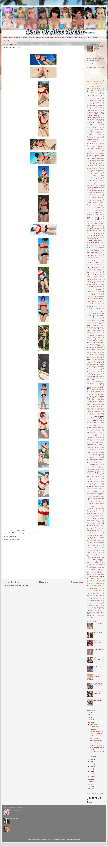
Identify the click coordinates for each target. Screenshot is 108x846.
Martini (94, 344)
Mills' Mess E (101, 352)
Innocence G (89, 284)
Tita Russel (90, 566)
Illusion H (102, 278)
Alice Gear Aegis (97, 85)
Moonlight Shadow (100, 366)
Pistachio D (100, 440)
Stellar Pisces (93, 540)
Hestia (103, 267)
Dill (103, 210)
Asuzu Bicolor (94, 105)
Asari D (96, 102)
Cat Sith (95, 160)
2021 (89, 722)
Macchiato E (89, 334)
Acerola (101, 81)
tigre (95, 561)
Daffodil (94, 197)
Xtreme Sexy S (90, 610)
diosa (90, 212)
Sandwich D (89, 488)
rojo (30, 533)
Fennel (101, 237)
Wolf (94, 607)
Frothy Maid (93, 250)
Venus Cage (100, 574)
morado (90, 368)
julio (91, 761)
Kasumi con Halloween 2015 (97, 731)
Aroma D (101, 98)
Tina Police (102, 562)
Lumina (88, 325)
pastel (88, 422)
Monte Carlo (91, 366)
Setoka (99, 516)
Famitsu (102, 235)
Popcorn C (96, 449)
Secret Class (100, 510)
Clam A (88, 173)
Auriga (96, 109)
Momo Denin (89, 364)
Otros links (6, 40)
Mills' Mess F (90, 354)
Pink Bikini (92, 437)
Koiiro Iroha (91, 298)
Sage (103, 481)
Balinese (89, 117)
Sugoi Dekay (99, 544)
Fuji (98, 250)
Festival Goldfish (90, 238)
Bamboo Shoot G (99, 119)
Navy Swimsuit (99, 383)
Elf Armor (95, 225)
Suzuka (94, 549)
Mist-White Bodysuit (98, 359)
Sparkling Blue (101, 533)
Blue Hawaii (102, 143)
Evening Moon (99, 232)
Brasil (92, 153)
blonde (100, 140)
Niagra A (93, 392)
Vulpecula (89, 585)
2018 (89, 784)
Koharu (94, 296)
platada (88, 445)
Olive (90, 411)
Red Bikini (102, 467)
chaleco (95, 165)
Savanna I (102, 496)
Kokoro (98, 298)
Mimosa (101, 356)
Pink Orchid (93, 439)
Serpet (97, 515)
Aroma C (96, 98)
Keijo (91, 293)
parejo (88, 420)
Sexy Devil (89, 520)
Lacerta (89, 306)
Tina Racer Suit (91, 564)
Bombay (101, 150)
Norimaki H (96, 404)
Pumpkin (93, 459)
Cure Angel (89, 194)
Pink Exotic (98, 437)
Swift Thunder (90, 554)
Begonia (101, 124)
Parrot (101, 420)
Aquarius (93, 95)
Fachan (101, 233)
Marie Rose (90, 342)
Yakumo (101, 610)
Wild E (92, 603)
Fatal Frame (90, 237)
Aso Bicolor (100, 103)
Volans (90, 583)
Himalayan (100, 269)
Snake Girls (94, 528)
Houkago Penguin (97, 276)
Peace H (101, 424)
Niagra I (95, 396)
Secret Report (90, 511)
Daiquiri (88, 199)
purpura (102, 462)
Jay (102, 284)
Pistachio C (93, 440)
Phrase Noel (100, 434)
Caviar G (98, 162)
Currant (95, 194)
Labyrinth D (91, 303)
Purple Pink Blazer (95, 462)
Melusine (93, 349)
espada (88, 230)
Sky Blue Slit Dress (100, 527)
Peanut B (102, 427)
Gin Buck (102, 257)
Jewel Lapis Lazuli (99, 288)
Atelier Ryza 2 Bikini (92, 107)
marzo (91, 771)
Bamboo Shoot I (91, 120)
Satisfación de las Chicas (36, 37)
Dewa (93, 210)
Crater (89, 187)
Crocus (102, 188)
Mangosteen (89, 340)
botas (88, 152)
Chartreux (102, 167)
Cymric (88, 197)
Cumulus (101, 192)
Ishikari (98, 284)
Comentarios (91, 73)
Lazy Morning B (97, 308)
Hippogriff (89, 271)
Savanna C (95, 495)
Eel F (103, 223)
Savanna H (96, 496)
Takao (91, 556)
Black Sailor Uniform (91, 137)
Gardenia (89, 254)
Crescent (90, 189)
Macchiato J (100, 335)
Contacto (94, 37)
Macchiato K (100, 330)
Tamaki (99, 556)
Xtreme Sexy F (99, 609)
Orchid (93, 415)
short (33, 533)
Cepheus (100, 163)
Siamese (91, 525)
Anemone (96, 92)
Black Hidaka (94, 134)
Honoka (89, 274)
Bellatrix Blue (90, 126)
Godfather (90, 259)
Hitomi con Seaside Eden (16, 810)
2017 (89, 786)
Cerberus (89, 165)
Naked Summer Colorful (92, 378)
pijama (92, 435)
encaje (89, 227)
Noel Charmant (99, 401)
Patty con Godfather (95, 738)
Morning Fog (100, 368)
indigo (95, 279)
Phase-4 (100, 432)
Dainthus (100, 197)
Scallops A (96, 498)
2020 (89, 779)
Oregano (100, 415)
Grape (90, 260)
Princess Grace (99, 454)
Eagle (88, 223)
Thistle (94, 559)
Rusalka (97, 479)
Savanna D (101, 495)
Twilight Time (91, 572)
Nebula (100, 385)
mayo (91, 766)
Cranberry (102, 185)
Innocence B (91, 281)
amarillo (102, 90)
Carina (94, 158)
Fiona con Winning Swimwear (98, 675)
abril (91, 769)
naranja (88, 379)
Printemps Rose (90, 456)
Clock (101, 177)
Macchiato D (99, 332)
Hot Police (99, 274)
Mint (88, 357)
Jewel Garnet (89, 288)
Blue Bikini (97, 141)
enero (91, 776)
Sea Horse (102, 506)
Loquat (90, 323)
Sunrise (95, 547)
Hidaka (89, 269)
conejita (101, 180)
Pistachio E (89, 442)
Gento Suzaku (95, 255)
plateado (93, 445)
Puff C (97, 457)
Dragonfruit (101, 220)
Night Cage (101, 396)
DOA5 (91, 214)
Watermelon (89, 595)
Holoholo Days (91, 272)
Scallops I (89, 501)
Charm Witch (95, 167)
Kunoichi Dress (94, 300)
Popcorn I (102, 452)
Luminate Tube (95, 325)
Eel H (89, 225)
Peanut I (101, 430)
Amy (91, 92)
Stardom (101, 537)
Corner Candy (90, 182)
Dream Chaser (91, 221)
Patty (92, 422)
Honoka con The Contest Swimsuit (97, 684)
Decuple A (95, 202)
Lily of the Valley (100, 320)
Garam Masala (90, 252)
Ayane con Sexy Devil (95, 743)
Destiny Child (90, 209)
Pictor (88, 435)
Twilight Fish (101, 571)
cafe (103, 155)
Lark (103, 306)
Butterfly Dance (96, 155)
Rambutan (92, 467)
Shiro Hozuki (90, 523)
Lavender (90, 308)
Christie (93, 172)
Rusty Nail (92, 481)
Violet (103, 580)
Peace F (90, 424)
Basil (94, 122)
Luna (95, 329)
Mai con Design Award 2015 (97, 692)
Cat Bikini (89, 160)
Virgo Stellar (101, 581)
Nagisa (23, 533)
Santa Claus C (89, 491)
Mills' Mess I (94, 356)
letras (102, 318)
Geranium (102, 255)
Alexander (89, 85)
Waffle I (94, 593)
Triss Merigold (91, 569)
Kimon (101, 293)
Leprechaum (89, 318)
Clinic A (102, 173)
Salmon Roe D (100, 483)
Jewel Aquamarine (99, 286)
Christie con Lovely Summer (97, 751)
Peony (88, 432)
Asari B (90, 102)
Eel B (96, 223)
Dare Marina (100, 199)
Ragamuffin (89, 466)
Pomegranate (90, 447)
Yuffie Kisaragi (96, 613)
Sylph (96, 554)
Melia (88, 347)
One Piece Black (96, 411)
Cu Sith (97, 190)
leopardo (99, 317)
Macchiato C (90, 332)
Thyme (99, 559)
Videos (87, 37)
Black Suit (100, 137)
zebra (103, 615)
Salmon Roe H (99, 484)
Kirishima (94, 294)
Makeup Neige (99, 339)
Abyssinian (89, 81)
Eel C (99, 223)
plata (100, 444)
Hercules (97, 267)
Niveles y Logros (59, 37)
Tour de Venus (101, 567)
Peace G (96, 424)
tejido (95, 557)
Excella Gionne (90, 233)
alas (101, 83)
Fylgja (102, 250)
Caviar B (101, 160)
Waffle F (101, 592)
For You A (102, 242)
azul (92, 114)
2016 (89, 789)
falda (95, 235)
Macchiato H (92, 335)
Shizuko (97, 523)
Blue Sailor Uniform (93, 148)
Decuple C (102, 202)
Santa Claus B (100, 489)
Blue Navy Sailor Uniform (99, 146)
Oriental (88, 417)
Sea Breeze (95, 506)
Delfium (97, 205)
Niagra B (98, 392)
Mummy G (89, 373)
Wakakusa (101, 593)
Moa (102, 361)
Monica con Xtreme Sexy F (96, 733)
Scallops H (100, 500)
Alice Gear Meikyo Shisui (97, 88)
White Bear (97, 597)
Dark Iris (88, 200)
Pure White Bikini (96, 461)
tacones (102, 554)
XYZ (96, 610)
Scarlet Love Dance (98, 503)
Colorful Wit (94, 180)
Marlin (88, 344)
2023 (89, 717)
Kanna (99, 289)
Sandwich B (100, 486)
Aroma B (90, 98)
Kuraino (101, 300)
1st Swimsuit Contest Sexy (97, 80)
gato (95, 254)
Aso (94, 103)
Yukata (101, 613)
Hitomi (96, 271)
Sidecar (97, 525)
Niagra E (91, 394)
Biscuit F (101, 131)
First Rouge (96, 240)
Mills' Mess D (94, 352)
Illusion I (90, 279)
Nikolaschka (97, 398)
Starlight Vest (96, 538)
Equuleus (89, 228)
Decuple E (96, 204)
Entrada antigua (77, 582)
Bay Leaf (100, 122)
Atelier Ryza (101, 105)
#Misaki (88, 80)
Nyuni (88, 408)
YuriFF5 (98, 615)
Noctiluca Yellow (90, 401)
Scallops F (92, 500)
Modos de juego (79, 37)
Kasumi (89, 291)
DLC (103, 212)
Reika (102, 469)
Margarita (100, 340)
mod (88, 363)
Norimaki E (90, 404)
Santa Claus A (92, 489)
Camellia (91, 157)
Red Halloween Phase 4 (93, 469)
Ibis (93, 278)
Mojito (93, 363)
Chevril (95, 168)
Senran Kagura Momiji (91, 513)
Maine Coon (91, 339)
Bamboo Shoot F (90, 119)
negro (27, 533)
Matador (100, 344)
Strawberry (100, 540)
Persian (94, 432)
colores (100, 178)
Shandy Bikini (102, 520)
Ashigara (89, 103)
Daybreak (98, 200)
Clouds (88, 178)
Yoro (103, 612)
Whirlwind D (89, 597)
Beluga (88, 127)
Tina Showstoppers (100, 564)
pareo (94, 420)
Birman (101, 129)
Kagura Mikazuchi (91, 289)
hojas (103, 271)
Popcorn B (90, 449)
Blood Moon (90, 141)
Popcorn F (100, 451)
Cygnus (101, 195)
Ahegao (88, 83)
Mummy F (100, 371)
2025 (89, 712)
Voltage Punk (99, 583)
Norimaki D (102, 403)
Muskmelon (89, 374)
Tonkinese (93, 567)
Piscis (88, 441)
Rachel (100, 464)
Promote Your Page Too (91, 63)
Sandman (94, 486)
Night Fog (90, 398)
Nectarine (89, 387)
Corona (100, 182)
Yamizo (88, 612)
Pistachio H (102, 442)
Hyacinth (89, 278)
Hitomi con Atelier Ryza (96, 745)
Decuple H (91, 205)
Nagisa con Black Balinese (96, 754)
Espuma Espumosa (95, 230)
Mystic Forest (101, 374)
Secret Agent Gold (100, 508)
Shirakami (100, 522)
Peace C (98, 422)
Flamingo (88, 242)
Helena (89, 267)
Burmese (89, 155)
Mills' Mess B (97, 350)
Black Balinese (12, 533)
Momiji (99, 363)
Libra (90, 320)
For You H (96, 244)
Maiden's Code (101, 337)
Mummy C (94, 371)
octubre (92, 729)
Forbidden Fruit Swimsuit (95, 245)
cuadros (102, 190)
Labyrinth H (95, 305)
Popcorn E (92, 451)
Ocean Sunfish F (92, 409)
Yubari (89, 614)
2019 (89, 781)
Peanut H (95, 430)
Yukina (88, 615)
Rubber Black (90, 479)
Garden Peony (98, 252)
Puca (101, 456)
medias (99, 346)
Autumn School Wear (92, 110)
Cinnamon (100, 172)
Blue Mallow (90, 145)
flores (94, 242)
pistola (90, 444)
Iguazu (97, 278)
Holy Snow (100, 272)
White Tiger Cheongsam (97, 602)
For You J (102, 244)
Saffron (98, 481)
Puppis (102, 459)
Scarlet (89, 503)
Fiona (89, 240)
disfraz (96, 212)
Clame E (97, 173)
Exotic (96, 233)
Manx (95, 340)
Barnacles (89, 122)
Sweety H (101, 552)
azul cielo (101, 114)
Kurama (88, 301)
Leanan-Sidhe (97, 312)
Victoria (98, 580)
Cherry (89, 168)
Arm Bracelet (89, 97)
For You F (90, 244)
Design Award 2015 (98, 207)
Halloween (93, 264)
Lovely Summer (98, 323)
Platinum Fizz (100, 445)
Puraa (89, 461)
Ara (98, 95)
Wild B (88, 603)
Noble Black (91, 399)
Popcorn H (95, 452)
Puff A (88, 457)
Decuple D (90, 204)
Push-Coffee (92, 464)
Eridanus (95, 228)
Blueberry (94, 150)
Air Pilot (95, 83)
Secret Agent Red (92, 510)
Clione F (89, 177)
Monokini (102, 364)
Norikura (89, 403)
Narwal (96, 379)
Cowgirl (96, 185)
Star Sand (94, 537)
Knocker (101, 294)
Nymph (90, 406)
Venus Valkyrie (90, 578)
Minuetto (94, 357)
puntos (98, 459)
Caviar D (93, 162)
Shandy (95, 520)
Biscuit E (95, 131)
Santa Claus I (94, 493)
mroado (97, 369)
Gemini (100, 254)
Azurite (101, 115)
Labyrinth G (89, 305)
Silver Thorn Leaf (90, 527)
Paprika (100, 419)
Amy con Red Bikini (98, 624)
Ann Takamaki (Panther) (97, 93)
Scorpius (89, 505)
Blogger (78, 839)
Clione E (101, 175)
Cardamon (89, 158)
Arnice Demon (97, 97)
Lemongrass (100, 315)
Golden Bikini (101, 259)
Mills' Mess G (98, 354)
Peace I (88, 425)
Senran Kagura (99, 511)
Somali (93, 532)
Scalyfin (94, 501)
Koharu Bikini (101, 296)
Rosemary (100, 473)
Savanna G (90, 496)
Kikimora (96, 293)
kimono (88, 294)
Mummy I (95, 373)
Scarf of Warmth (101, 501)
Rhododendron (90, 471)
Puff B (92, 457)
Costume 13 (99, 183)
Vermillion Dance (90, 580)
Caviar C (88, 162)
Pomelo (96, 447)
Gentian (88, 255)
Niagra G (102, 394)
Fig (96, 238)
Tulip (96, 571)
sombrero (100, 532)
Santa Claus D (97, 491)
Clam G (92, 173)
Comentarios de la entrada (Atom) (19, 585)
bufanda (101, 153)
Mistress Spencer (90, 361)
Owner (96, 417)
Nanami (100, 378)
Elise (101, 225)
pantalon (89, 419)
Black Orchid (91, 136)
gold (96, 259)
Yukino (92, 615)
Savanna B (89, 495)
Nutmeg (102, 404)
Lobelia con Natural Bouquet (97, 736)
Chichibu (88, 170)
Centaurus (92, 163)
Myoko (95, 374)
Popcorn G (89, 452)
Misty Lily (98, 361)
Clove (93, 178)
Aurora (101, 109)
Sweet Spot (93, 550)
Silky (102, 525)
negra (95, 387)
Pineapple (98, 435)
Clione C (95, 175)
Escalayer (101, 228)
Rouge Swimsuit (95, 476)
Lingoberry (96, 322)
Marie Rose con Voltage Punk (97, 658)
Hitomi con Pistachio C (16, 827)
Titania (97, 566)
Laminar (95, 306)
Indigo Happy (101, 279)
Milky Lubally (100, 349)
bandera (100, 121)
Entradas (90, 70)
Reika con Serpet (97, 632)
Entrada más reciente (11, 582)
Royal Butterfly (99, 478)
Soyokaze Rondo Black (91, 533)
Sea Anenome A (97, 505)
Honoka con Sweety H (98, 650)
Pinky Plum (100, 439)
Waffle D (95, 592)
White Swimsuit (90, 600)
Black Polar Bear (99, 136)
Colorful (88, 180)
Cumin (95, 192)
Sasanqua (100, 493)
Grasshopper (89, 262)
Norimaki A (95, 403)
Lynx (89, 330)
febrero (92, 774)
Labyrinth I (102, 305)
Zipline (89, 617)
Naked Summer (99, 376)
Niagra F (97, 394)
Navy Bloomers (96, 381)
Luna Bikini (102, 328)
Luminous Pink (94, 327)
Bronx (96, 153)
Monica (96, 364)
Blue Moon (97, 145)
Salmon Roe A (91, 483)
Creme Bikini (101, 187)
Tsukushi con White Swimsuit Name (97, 748)
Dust (102, 221)
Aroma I (93, 100)
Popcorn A (102, 447)
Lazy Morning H (97, 310)
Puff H (88, 459)
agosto (92, 759)
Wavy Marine (99, 595)
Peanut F (101, 429)
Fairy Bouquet (90, 235)
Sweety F (95, 552)
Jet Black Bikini (90, 286)
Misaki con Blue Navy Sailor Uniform (98, 641)
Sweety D (101, 550)
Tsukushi (99, 569)
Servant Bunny (93, 516)
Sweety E (89, 552)
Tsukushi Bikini (90, 571)
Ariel (102, 95)
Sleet (89, 528)
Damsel (93, 199)
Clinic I (89, 175)
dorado (94, 220)
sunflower (95, 545)
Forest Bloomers (90, 249)
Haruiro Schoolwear (97, 265)
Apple (88, 95)
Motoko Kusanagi (90, 369)
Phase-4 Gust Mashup (91, 434)
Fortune (98, 249)
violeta (95, 581)
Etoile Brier (91, 232)
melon (92, 347)
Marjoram (100, 342)
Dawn (93, 200)
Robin (98, 471)
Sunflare (88, 545)
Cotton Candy (90, 185)
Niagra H (90, 396)
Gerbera (90, 257)
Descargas (69, 37)
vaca (98, 572)
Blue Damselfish (94, 143)
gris (101, 262)
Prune (97, 456)
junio (91, 764)
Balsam (95, 117)
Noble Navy (100, 399)
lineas (89, 322)
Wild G (97, 603)
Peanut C (90, 429)
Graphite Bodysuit (98, 260)
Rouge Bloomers (90, 474)
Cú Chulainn (91, 190)
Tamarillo (89, 557)
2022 (89, 719)
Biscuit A (89, 131)
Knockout (89, 296)
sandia (88, 486)
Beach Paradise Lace (91, 124)
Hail (87, 264)
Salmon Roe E (90, 484)
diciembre (92, 724)
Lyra (94, 330)
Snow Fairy (101, 528)
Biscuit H (89, 132)
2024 (89, 715)
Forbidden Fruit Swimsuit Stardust (95, 247)
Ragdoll (96, 466)
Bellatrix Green (99, 126)
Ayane (102, 112)
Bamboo (101, 117)
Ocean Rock (93, 408)
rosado (92, 473)
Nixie (103, 398)
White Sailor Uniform (98, 598)
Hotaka (88, 276)
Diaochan (99, 210)
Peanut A (97, 427)
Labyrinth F (99, 303)
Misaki (88, 359)
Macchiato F (95, 334)
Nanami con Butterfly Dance (98, 667)
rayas (97, 468)
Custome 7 (95, 195)
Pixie (95, 444)
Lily (94, 320)
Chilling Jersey (95, 170)
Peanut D (96, 429)
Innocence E (90, 283)
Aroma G (88, 100)
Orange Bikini (97, 413)
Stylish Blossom (99, 542)
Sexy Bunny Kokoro (98, 518)
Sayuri (89, 498)
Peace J (93, 425)
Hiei (94, 269)
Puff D (101, 457)
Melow (98, 347)
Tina (99, 561)
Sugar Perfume (90, 544)
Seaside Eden (91, 508)
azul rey (93, 116)
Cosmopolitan (90, 184)
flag (102, 240)
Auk (92, 108)
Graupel (96, 262)
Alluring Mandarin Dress (92, 90)
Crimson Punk (97, 188)
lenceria (89, 317)
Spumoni (98, 535)
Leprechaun (96, 318)
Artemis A (99, 100)
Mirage (100, 357)
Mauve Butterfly (90, 345)
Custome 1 (89, 195)
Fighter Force (101, 238)
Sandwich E (96, 488)
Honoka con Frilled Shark (96, 740)
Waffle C (88, 592)
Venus (94, 574)
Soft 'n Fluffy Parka (92, 530)
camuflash (99, 157)
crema (94, 187)
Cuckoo (90, 192)
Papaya (95, 418)
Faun (96, 237)
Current (101, 194)
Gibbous (96, 257)
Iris (94, 284)
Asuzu (88, 105)
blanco (89, 139)
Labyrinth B (101, 301)
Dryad (97, 222)
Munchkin (100, 373)
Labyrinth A (94, 301)
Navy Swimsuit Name (91, 385)
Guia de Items (49, 37)
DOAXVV (19, 533)
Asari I (101, 102)
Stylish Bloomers (90, 542)
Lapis (100, 306)
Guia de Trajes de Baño (20, 37)
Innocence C (100, 281)
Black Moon (101, 134)
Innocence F (99, 283)
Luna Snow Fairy (97, 700)
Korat (88, 300)
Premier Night (91, 454)
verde (99, 578)
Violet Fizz (90, 581)
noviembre (93, 726)
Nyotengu (97, 406)
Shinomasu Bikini (92, 522)
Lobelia (102, 322)
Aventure (96, 112)
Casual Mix (100, 158)
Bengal (94, 127)
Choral (88, 172)
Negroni (94, 389)
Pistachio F (95, 442)
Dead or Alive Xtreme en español (93, 60)
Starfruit (88, 539)
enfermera (99, 227)
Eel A (92, 223)
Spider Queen (91, 535)
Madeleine (89, 337)
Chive (101, 170)
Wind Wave (95, 605)
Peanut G (89, 430)
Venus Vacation (39, 533)
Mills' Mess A (89, 350)
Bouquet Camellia (97, 151)
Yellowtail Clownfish (96, 612)
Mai (94, 337)
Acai (95, 81)
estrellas (102, 230)
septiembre (93, 756)
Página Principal (7, 37)
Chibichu (101, 168)
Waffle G (89, 593)
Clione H (95, 177)
